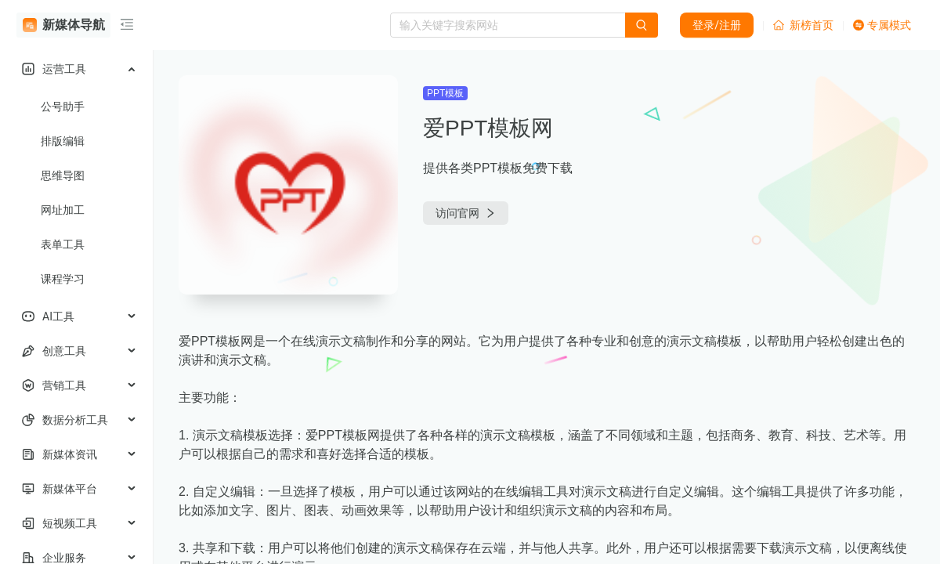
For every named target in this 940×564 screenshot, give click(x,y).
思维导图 (63, 175)
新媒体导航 (64, 25)
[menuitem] (76, 69)
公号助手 (63, 106)
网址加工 (63, 210)
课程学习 (63, 279)
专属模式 (882, 25)
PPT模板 (445, 93)
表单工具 (63, 244)
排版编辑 (63, 141)
